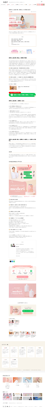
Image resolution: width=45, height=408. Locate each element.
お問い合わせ (15, 406)
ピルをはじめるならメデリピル (15, 44)
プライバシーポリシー (31, 406)
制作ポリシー (36, 406)
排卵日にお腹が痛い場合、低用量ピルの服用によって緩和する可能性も (20, 41)
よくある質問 (7, 388)
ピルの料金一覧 (7, 385)
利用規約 (26, 406)
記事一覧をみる (5, 366)
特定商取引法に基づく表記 (21, 406)
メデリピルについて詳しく (28, 313)
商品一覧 (37, 385)
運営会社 (11, 406)
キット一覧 (27, 385)
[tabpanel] (5, 351)
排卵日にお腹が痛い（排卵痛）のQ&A (16, 40)
